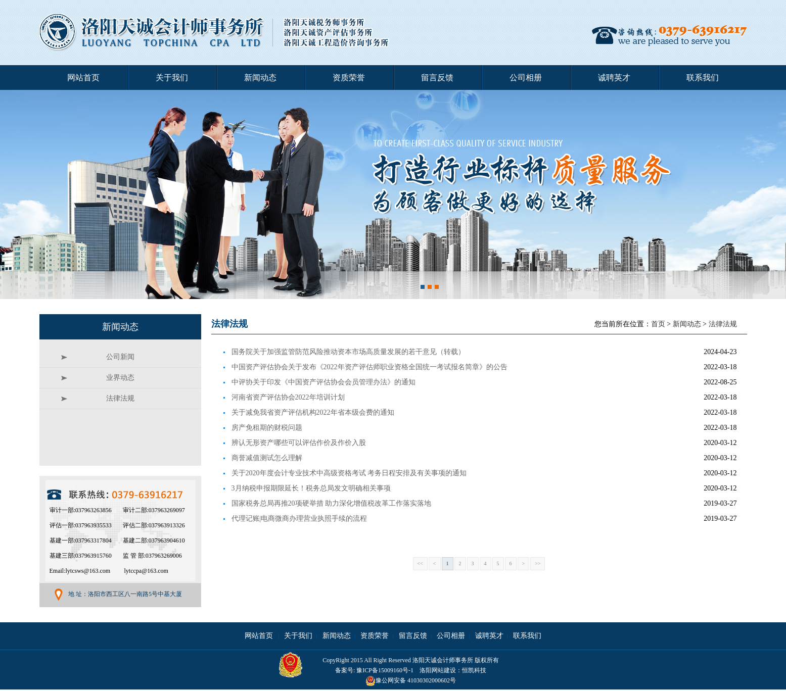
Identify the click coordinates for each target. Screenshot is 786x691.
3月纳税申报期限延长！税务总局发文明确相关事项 (311, 488)
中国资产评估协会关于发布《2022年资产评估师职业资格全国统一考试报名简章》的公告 (369, 367)
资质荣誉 (349, 77)
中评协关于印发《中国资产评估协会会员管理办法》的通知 (323, 382)
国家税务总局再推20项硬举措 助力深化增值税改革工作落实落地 (332, 503)
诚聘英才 (614, 77)
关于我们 (172, 77)
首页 (658, 324)
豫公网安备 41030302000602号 (410, 680)
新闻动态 (260, 77)
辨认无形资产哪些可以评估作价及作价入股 (299, 443)
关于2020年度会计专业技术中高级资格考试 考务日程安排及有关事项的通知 (349, 473)
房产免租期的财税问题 (267, 427)
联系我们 (702, 77)
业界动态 (120, 377)
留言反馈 (437, 77)
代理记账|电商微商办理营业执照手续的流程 (299, 518)
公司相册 (526, 77)
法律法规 (723, 324)
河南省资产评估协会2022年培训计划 (288, 397)
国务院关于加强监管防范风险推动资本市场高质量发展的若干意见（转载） (348, 352)
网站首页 (83, 77)
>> (537, 563)
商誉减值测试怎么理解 (267, 458)
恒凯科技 (474, 670)
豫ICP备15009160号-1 (384, 670)
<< (420, 563)
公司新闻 (120, 357)
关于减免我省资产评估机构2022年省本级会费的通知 (313, 412)
